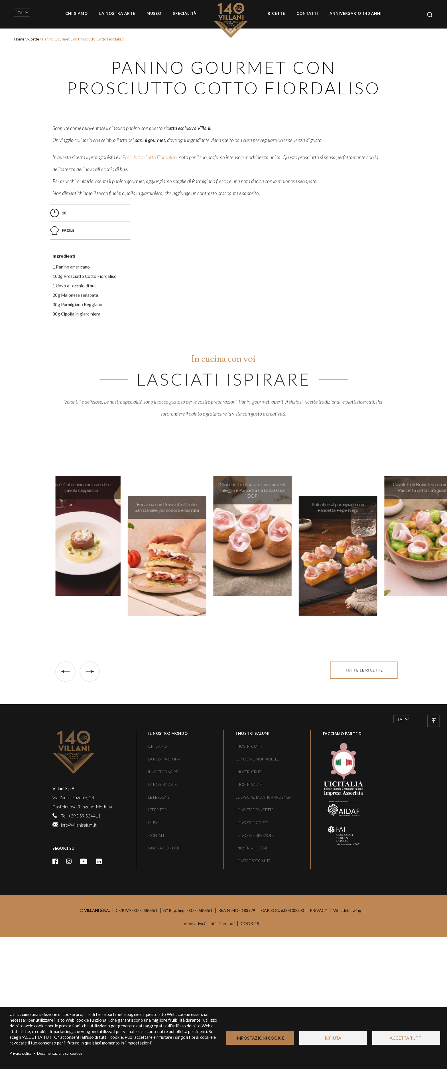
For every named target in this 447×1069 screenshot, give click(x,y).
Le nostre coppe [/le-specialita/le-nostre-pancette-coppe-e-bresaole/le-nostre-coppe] (252, 995)
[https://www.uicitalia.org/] (339, 941)
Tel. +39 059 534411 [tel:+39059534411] (81, 988)
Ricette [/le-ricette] (276, 13)
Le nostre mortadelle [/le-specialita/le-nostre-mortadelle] (257, 932)
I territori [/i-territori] (158, 983)
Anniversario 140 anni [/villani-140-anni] (356, 13)
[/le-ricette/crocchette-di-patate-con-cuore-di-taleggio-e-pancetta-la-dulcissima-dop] (278, 709)
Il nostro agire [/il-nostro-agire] (163, 945)
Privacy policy (21, 1053)
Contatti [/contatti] (307, 13)
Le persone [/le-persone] (159, 970)
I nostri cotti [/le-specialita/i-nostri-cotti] (249, 919)
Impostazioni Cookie (260, 1037)
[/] (92, 925)
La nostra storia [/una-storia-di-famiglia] (164, 932)
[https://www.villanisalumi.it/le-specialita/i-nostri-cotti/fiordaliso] (149, 317)
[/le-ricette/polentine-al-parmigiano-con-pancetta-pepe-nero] (363, 729)
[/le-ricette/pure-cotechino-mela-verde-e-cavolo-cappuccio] (107, 709)
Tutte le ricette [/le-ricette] (390, 843)
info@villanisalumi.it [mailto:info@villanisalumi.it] (79, 998)
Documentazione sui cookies (59, 1053)
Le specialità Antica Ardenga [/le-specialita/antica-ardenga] (263, 970)
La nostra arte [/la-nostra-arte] (117, 13)
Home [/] (235, 20)
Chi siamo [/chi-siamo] (76, 13)
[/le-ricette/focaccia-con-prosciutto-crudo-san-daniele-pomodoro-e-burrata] (192, 729)
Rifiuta (333, 1037)
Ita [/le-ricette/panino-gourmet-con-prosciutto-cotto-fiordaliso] (20, 13)
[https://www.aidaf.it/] (339, 981)
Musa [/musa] (153, 995)
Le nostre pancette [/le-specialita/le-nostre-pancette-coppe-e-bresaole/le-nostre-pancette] (255, 983)
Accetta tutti (406, 1037)
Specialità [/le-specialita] (184, 13)
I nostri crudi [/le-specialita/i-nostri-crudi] (249, 945)
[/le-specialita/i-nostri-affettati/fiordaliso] (243, 427)
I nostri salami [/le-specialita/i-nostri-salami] (249, 957)
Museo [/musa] (154, 13)
